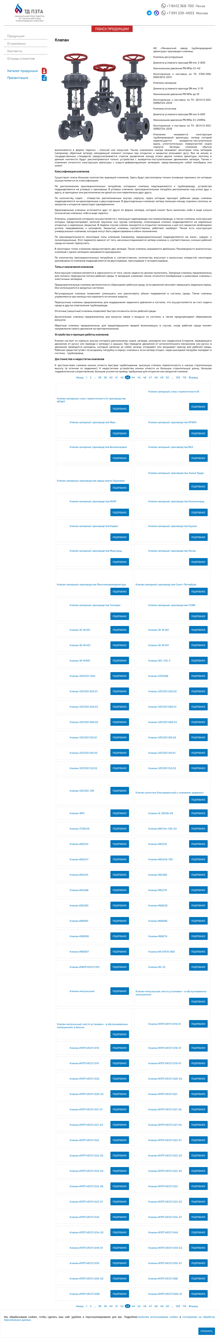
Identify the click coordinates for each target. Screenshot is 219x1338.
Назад (79, 377)
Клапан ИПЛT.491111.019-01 (164, 1023)
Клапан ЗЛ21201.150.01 (162, 752)
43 (127, 377)
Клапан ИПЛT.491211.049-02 (165, 1247)
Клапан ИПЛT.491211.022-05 (165, 1170)
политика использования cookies (158, 1316)
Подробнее (120, 408)
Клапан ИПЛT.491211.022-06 (86, 1186)
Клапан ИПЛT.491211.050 (84, 1263)
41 (116, 377)
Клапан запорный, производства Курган (172, 526)
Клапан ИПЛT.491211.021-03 (86, 1124)
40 (111, 377)
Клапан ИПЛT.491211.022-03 (165, 1155)
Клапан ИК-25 (156, 966)
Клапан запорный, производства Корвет (94, 526)
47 (150, 377)
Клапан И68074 (157, 936)
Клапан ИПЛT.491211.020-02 (165, 1078)
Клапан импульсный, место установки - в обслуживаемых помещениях (171, 993)
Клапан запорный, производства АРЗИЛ (172, 422)
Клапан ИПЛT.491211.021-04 (165, 1124)
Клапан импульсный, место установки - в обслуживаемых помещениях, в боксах (92, 1025)
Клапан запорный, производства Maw (93, 422)
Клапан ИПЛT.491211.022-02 (86, 1155)
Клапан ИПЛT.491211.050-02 (86, 1278)
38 (99, 377)
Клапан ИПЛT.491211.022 (84, 1140)
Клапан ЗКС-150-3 (159, 660)
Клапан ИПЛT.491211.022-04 (86, 1170)
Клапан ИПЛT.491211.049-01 (86, 1247)
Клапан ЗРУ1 (77, 813)
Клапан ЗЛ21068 (158, 675)
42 (122, 377)
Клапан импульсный (82, 991)
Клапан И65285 (79, 905)
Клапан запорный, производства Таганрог (95, 605)
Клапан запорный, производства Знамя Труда (176, 472)
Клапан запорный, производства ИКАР (93, 501)
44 (133, 377)
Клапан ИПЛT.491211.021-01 (86, 1109)
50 (167, 377)
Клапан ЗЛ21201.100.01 (83, 737)
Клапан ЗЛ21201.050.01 (84, 691)
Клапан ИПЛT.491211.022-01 (165, 1140)
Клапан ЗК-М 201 (80, 629)
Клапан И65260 (157, 874)
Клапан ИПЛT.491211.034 (84, 1216)
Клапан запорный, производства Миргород (96, 550)
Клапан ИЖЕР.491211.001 (85, 966)
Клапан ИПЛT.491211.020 (84, 1078)
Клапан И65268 (79, 890)
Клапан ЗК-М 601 (80, 660)
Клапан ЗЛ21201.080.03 (162, 722)
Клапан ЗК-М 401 (80, 645)
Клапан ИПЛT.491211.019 (84, 1063)
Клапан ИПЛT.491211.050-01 (165, 1263)
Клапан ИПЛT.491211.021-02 (165, 1109)
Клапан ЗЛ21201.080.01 (162, 706)
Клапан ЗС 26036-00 (160, 813)
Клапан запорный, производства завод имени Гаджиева (91, 480)
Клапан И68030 (158, 905)
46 (144, 377)
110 (184, 377)
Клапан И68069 (79, 936)
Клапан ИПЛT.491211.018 (84, 1047)
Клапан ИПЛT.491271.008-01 (165, 1293)
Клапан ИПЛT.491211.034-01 (165, 1216)
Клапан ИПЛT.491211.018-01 (164, 1047)
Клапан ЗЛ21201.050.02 (162, 691)
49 (161, 377)
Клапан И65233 (79, 843)
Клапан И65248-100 (160, 859)
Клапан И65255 (79, 874)
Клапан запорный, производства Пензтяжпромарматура (91, 584)
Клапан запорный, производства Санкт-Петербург (166, 584)
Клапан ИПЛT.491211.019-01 (164, 1063)
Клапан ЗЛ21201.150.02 (83, 768)
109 (178, 377)
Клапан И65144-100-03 (162, 828)
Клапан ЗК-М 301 (158, 629)
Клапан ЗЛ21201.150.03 (162, 768)
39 (105, 377)
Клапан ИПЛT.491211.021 (162, 1093)
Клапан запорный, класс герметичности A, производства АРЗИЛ (91, 400)
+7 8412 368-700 (180, 5)
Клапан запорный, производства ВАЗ (170, 446)
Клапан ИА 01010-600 (161, 951)
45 (139, 377)
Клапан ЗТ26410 (79, 828)
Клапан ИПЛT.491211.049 (163, 1232)
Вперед (193, 377)
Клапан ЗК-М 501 (158, 645)
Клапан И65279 (157, 890)
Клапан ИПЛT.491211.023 (163, 1186)
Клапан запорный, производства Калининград (176, 501)
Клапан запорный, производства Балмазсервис (98, 446)
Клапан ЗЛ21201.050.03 (84, 706)
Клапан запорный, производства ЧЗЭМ (171, 605)
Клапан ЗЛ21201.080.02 (84, 722)
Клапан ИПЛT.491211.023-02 (165, 1201)
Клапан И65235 (157, 843)
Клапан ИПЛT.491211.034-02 (86, 1232)
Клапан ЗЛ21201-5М (82, 790)
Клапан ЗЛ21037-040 (82, 675)
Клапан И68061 (79, 920)
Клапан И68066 (157, 920)
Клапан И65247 (79, 859)
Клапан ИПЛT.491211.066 (163, 1278)
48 (156, 377)
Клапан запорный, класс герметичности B (173, 391)
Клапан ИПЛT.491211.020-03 (86, 1093)
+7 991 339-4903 (180, 13)
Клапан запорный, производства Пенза (172, 550)
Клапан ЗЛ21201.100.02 (162, 737)
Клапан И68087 (79, 951)
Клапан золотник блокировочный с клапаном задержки (169, 792)
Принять (207, 1331)
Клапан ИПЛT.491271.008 (85, 1293)
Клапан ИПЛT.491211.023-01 (86, 1201)
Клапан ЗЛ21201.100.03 (83, 752)
